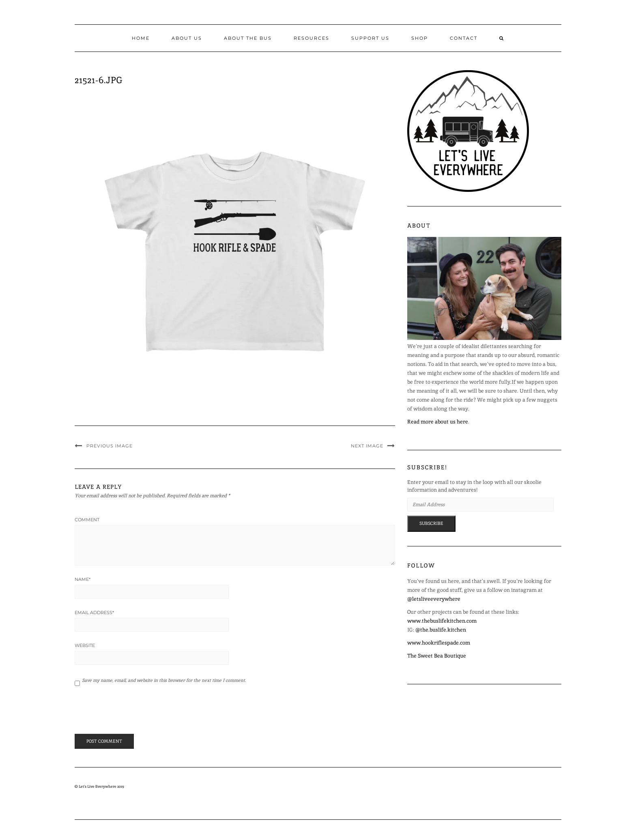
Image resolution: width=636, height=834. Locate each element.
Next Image (367, 446)
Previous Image (109, 446)
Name (82, 579)
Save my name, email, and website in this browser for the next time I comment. (164, 680)
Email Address (94, 612)
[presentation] (130, 713)
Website (85, 645)
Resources (311, 38)
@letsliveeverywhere (433, 598)
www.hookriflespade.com (438, 642)
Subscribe (431, 523)
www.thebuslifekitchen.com (442, 620)
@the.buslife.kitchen (440, 629)
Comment (87, 519)
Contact (463, 38)
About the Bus (248, 38)
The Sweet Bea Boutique (436, 655)
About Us (187, 38)
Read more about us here (437, 421)
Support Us (370, 38)
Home (141, 38)
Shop (419, 38)
